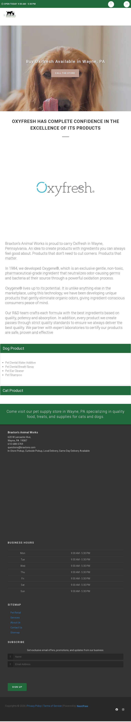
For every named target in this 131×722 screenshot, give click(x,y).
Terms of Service (52, 706)
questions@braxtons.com (21, 448)
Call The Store (65, 73)
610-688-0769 (15, 444)
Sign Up (17, 687)
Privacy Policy (34, 706)
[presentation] (26, 674)
